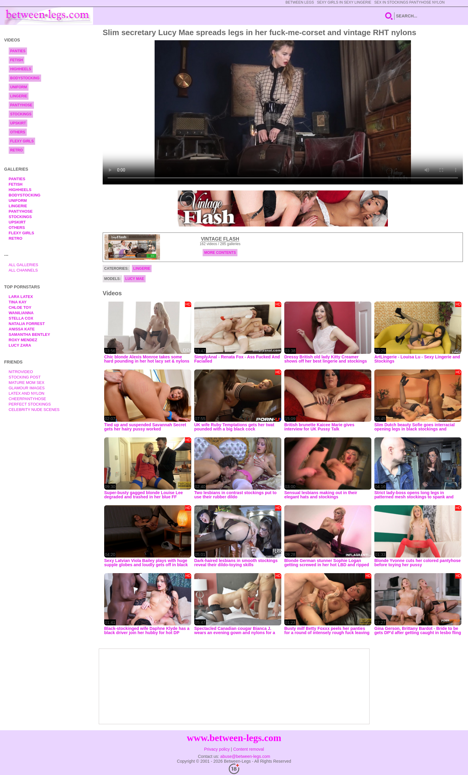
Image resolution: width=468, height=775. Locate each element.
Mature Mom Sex (26, 382)
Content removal (248, 749)
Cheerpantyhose (27, 399)
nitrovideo (21, 371)
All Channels (23, 270)
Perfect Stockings (30, 404)
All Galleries (23, 265)
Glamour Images (27, 388)
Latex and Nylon (26, 393)
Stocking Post (25, 377)
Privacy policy (217, 749)
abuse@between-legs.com (245, 756)
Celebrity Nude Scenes (34, 409)
